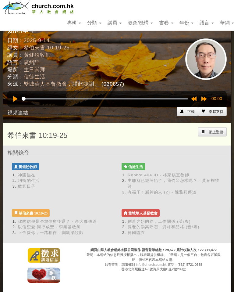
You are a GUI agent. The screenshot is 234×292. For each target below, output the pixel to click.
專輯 (74, 22)
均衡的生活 (29, 180)
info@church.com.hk (151, 264)
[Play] (15, 99)
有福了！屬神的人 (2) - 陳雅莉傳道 (162, 192)
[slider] (105, 99)
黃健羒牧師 (37, 55)
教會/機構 (140, 22)
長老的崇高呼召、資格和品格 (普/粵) (164, 227)
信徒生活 (34, 77)
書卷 (166, 22)
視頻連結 (17, 113)
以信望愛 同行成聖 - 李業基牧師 (49, 227)
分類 (94, 22)
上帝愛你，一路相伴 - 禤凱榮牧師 (51, 232)
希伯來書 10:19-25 (47, 48)
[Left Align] (212, 111)
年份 (186, 22)
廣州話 (32, 62)
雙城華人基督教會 (45, 84)
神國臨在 (26, 175)
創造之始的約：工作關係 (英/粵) (159, 221)
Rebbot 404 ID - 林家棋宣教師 (158, 175)
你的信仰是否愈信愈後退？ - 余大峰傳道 (57, 221)
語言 (207, 22)
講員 (115, 22)
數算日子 (26, 186)
